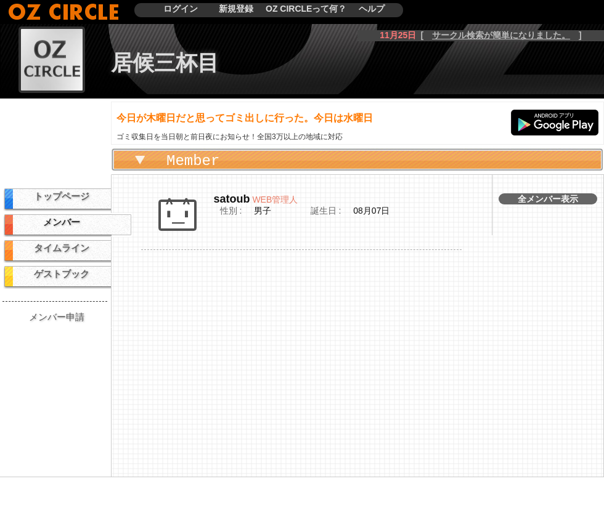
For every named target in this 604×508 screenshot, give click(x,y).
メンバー (61, 222)
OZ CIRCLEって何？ (306, 9)
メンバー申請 (56, 317)
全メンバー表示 (548, 199)
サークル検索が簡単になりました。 (501, 35)
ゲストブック (61, 273)
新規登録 (236, 9)
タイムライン (61, 248)
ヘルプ (372, 9)
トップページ (61, 196)
